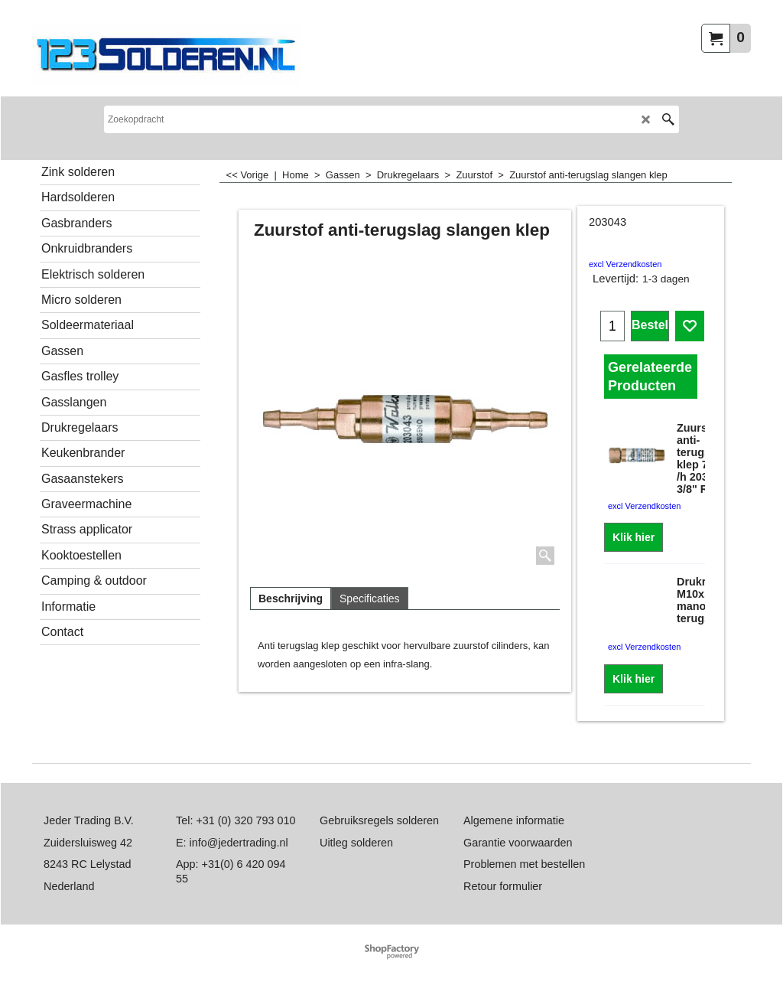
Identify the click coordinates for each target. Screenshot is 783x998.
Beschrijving (290, 598)
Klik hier (633, 537)
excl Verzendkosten (625, 264)
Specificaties (370, 598)
